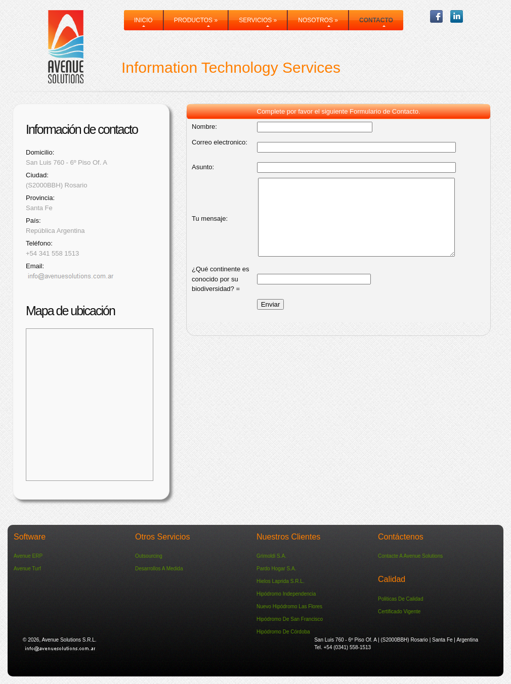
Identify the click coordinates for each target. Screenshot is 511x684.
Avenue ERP (28, 556)
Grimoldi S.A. (271, 556)
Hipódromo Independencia (286, 594)
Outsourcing (148, 556)
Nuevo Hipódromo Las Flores (289, 606)
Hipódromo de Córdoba (283, 631)
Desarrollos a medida (159, 568)
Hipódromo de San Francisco (290, 619)
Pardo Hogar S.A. (276, 568)
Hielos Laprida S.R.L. (281, 581)
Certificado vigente (399, 611)
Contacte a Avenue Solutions (410, 556)
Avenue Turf (27, 568)
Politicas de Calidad (400, 599)
